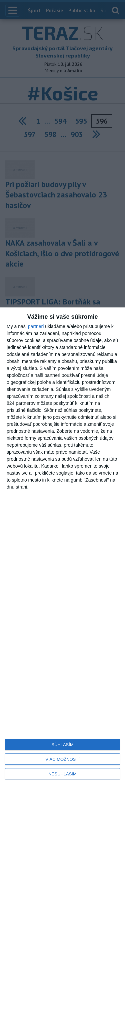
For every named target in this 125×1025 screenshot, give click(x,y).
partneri (36, 326)
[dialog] (62, 666)
